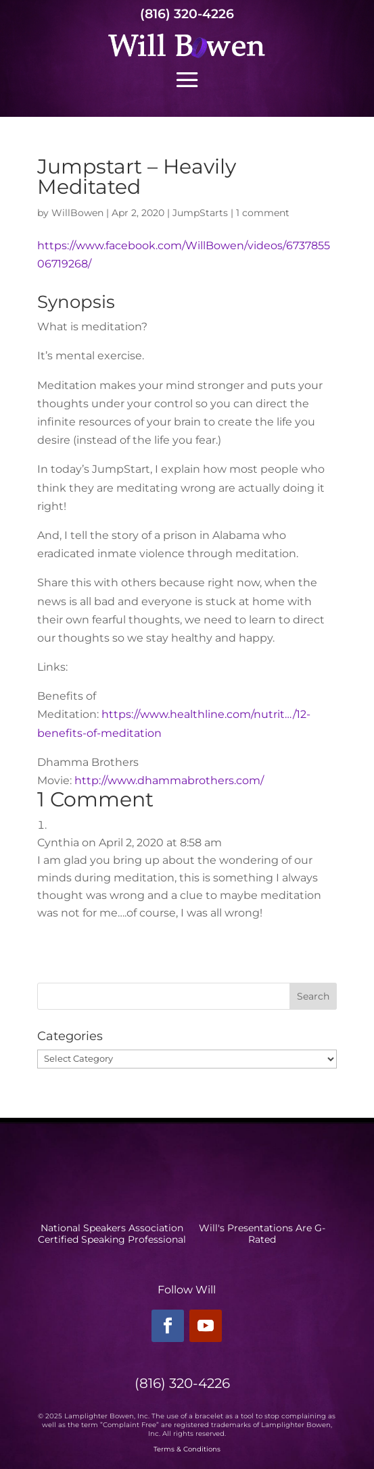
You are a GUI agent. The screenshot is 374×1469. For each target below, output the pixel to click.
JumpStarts (200, 213)
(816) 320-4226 (187, 14)
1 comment (262, 213)
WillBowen (77, 213)
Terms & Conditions (187, 1449)
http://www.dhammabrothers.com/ (169, 780)
